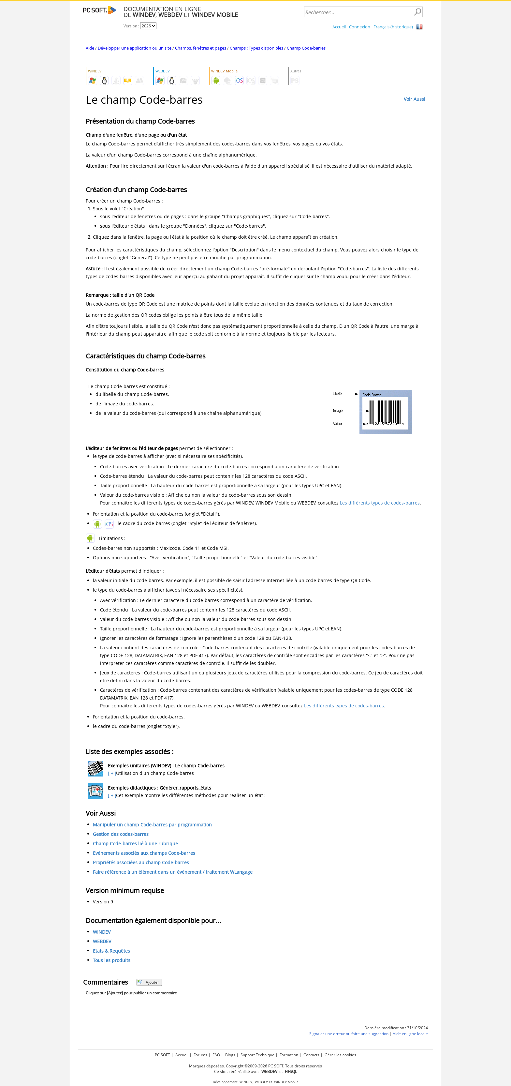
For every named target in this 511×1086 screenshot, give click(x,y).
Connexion (359, 27)
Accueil (339, 27)
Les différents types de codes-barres (380, 503)
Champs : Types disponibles (256, 48)
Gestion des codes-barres (121, 834)
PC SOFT (162, 1055)
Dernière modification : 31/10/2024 (396, 1028)
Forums (200, 1055)
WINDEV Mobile (286, 1082)
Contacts (311, 1055)
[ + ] (111, 773)
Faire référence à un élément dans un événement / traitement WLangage (173, 872)
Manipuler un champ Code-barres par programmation (152, 825)
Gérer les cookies (340, 1055)
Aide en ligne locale (410, 1033)
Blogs (230, 1055)
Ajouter (148, 982)
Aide (90, 48)
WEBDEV (102, 941)
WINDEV (101, 932)
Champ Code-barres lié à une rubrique (135, 843)
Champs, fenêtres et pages (200, 48)
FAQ (216, 1055)
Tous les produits (111, 960)
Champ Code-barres (306, 48)
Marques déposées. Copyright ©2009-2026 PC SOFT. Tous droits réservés (255, 1066)
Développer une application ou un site (134, 48)
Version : (132, 26)
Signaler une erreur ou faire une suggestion (348, 1033)
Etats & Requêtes (111, 951)
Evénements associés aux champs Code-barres (144, 853)
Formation (289, 1055)
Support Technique (257, 1055)
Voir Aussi (414, 99)
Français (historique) (393, 27)
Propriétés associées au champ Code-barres (141, 862)
